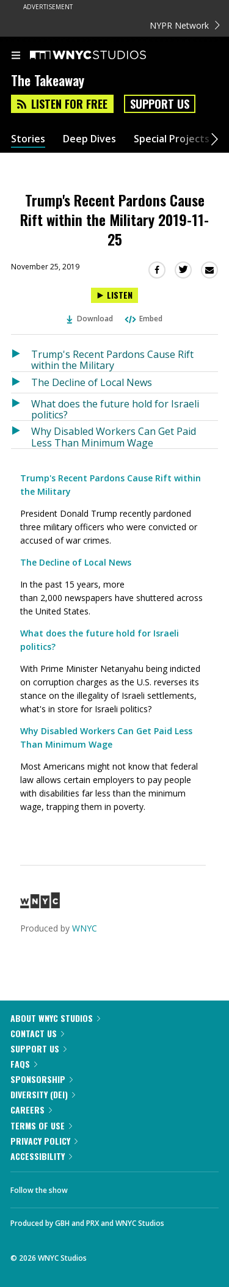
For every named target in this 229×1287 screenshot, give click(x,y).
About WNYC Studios (55, 1018)
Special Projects (171, 139)
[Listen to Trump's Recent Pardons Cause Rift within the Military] (21, 357)
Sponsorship (41, 1079)
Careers (31, 1109)
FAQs (23, 1063)
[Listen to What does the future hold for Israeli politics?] (21, 407)
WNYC (84, 928)
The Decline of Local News (91, 382)
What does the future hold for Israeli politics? (115, 409)
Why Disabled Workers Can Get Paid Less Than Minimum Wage (113, 436)
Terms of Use (41, 1125)
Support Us (159, 104)
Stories (28, 139)
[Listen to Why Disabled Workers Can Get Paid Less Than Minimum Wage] (21, 434)
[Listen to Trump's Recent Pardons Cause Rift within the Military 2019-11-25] (114, 295)
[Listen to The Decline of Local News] (21, 382)
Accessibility (41, 1156)
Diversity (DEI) (42, 1094)
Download (90, 318)
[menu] (16, 56)
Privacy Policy (44, 1140)
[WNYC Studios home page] (103, 55)
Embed (142, 318)
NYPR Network (185, 25)
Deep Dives (89, 139)
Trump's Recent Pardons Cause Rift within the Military (112, 359)
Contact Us (37, 1033)
